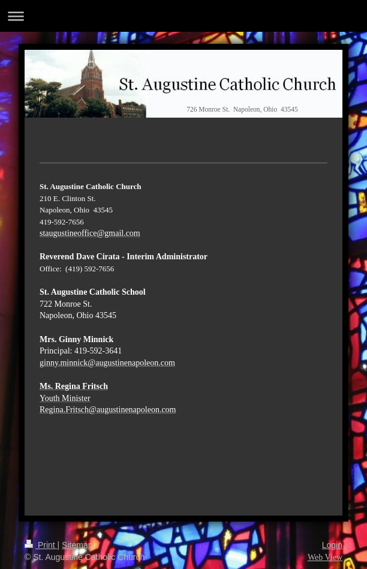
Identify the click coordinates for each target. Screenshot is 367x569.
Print (41, 545)
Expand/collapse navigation (183, 16)
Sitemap (77, 545)
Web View (325, 557)
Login (332, 545)
